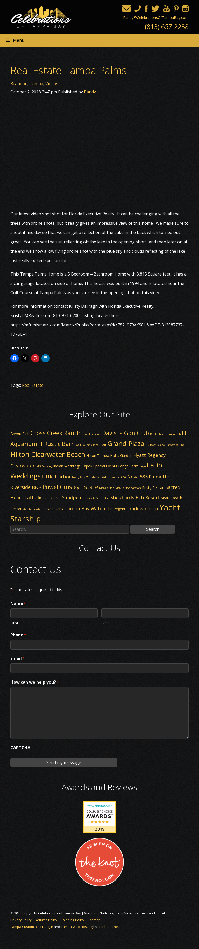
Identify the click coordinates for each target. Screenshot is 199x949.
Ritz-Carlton (106, 488)
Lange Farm (128, 466)
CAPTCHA (20, 748)
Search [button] (152, 529)
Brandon (18, 83)
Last (105, 622)
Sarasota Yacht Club (97, 498)
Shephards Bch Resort (135, 497)
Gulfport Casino (155, 445)
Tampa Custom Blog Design (31, 926)
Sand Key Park (52, 498)
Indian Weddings (67, 466)
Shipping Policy (72, 920)
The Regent (115, 508)
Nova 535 (137, 476)
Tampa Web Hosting (77, 926)
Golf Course (83, 445)
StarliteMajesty (31, 509)
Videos (51, 83)
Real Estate (33, 385)
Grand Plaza (125, 443)
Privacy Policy (21, 920)
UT (156, 508)
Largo (142, 466)
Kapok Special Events (99, 466)
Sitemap (94, 920)
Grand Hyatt (98, 445)
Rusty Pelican (153, 487)
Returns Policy (46, 920)
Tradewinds (139, 508)
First (14, 622)
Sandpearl (73, 497)
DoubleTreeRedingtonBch (165, 434)
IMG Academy (44, 466)
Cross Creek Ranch (56, 433)
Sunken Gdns (52, 508)
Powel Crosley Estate (70, 487)
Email (17, 658)
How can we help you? (34, 682)
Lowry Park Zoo (81, 477)
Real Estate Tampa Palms (68, 70)
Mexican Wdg (99, 477)
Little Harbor (56, 476)
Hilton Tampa (97, 455)
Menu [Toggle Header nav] (14, 40)
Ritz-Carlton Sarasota (128, 488)
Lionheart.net (108, 926)
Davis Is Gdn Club (125, 433)
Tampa (36, 83)
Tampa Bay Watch (84, 508)
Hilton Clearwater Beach (47, 454)
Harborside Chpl (175, 445)
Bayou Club (20, 433)
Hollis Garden (121, 455)
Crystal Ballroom (91, 434)
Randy (90, 92)
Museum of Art (117, 477)
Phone (18, 635)
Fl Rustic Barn (56, 444)
